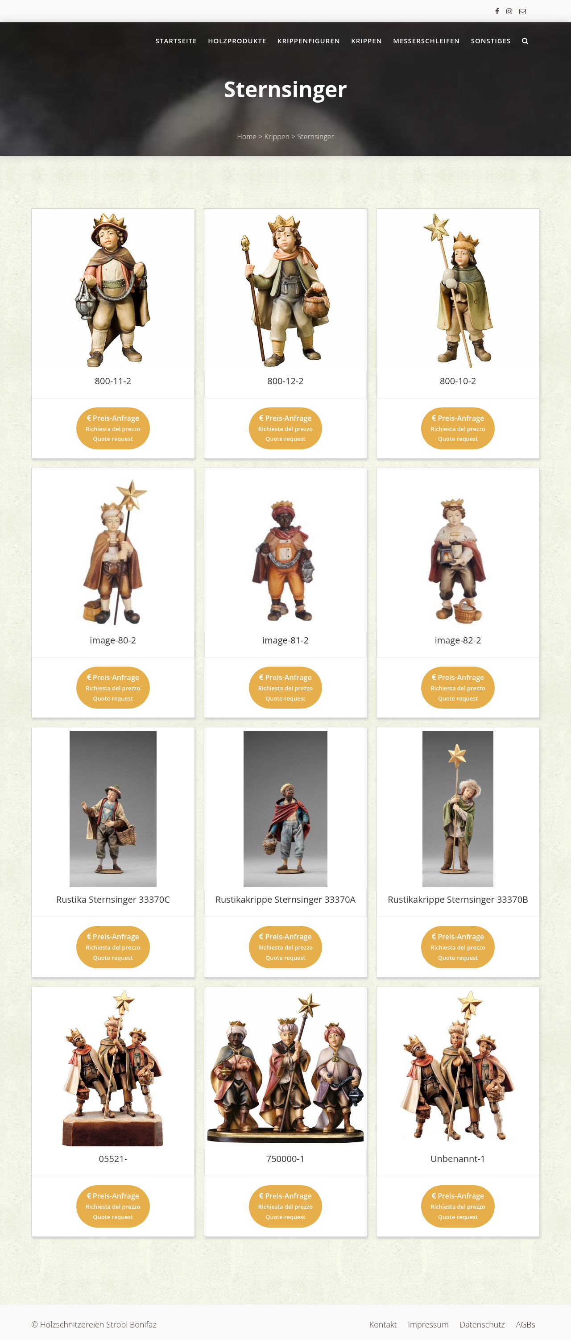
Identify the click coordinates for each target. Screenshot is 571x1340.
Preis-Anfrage (113, 428)
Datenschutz (482, 1324)
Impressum (428, 1324)
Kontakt (383, 1324)
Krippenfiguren (308, 40)
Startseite (176, 40)
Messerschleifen (426, 40)
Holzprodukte (237, 40)
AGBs (526, 1324)
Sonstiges (491, 40)
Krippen (366, 40)
